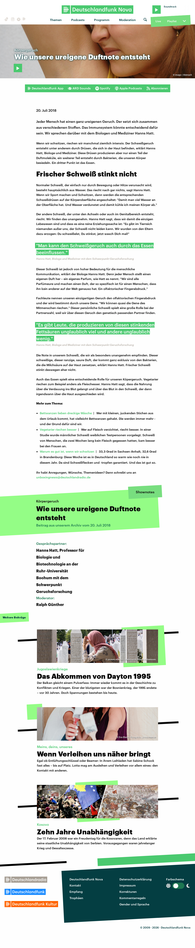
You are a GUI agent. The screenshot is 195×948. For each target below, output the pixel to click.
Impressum (127, 885)
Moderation (127, 20)
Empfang (76, 891)
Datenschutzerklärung (135, 879)
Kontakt (75, 885)
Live (158, 21)
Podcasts (78, 20)
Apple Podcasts (128, 88)
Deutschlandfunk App (45, 88)
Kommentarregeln (132, 898)
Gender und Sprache (134, 904)
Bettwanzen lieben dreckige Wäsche (66, 413)
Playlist (172, 21)
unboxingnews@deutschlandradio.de (63, 477)
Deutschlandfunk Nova (86, 879)
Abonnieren (157, 88)
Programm (101, 20)
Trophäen (76, 898)
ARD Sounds (79, 88)
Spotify (102, 88)
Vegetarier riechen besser (58, 429)
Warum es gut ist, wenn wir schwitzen (67, 451)
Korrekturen (128, 891)
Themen (56, 20)
